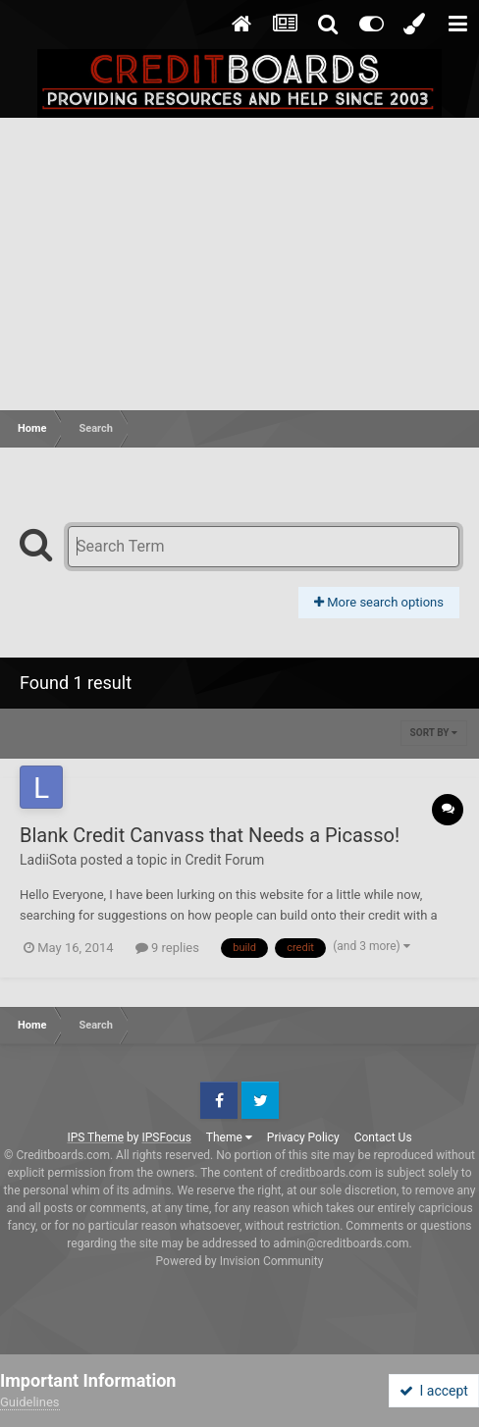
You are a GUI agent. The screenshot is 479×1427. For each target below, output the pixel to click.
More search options (379, 602)
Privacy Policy (303, 1137)
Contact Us (383, 1137)
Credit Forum (224, 860)
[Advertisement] (239, 265)
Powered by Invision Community (240, 1261)
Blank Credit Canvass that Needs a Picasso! (209, 835)
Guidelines (30, 1402)
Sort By (433, 732)
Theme (229, 1137)
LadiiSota (48, 860)
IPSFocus (165, 1137)
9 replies (167, 947)
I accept (433, 1391)
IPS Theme (95, 1137)
